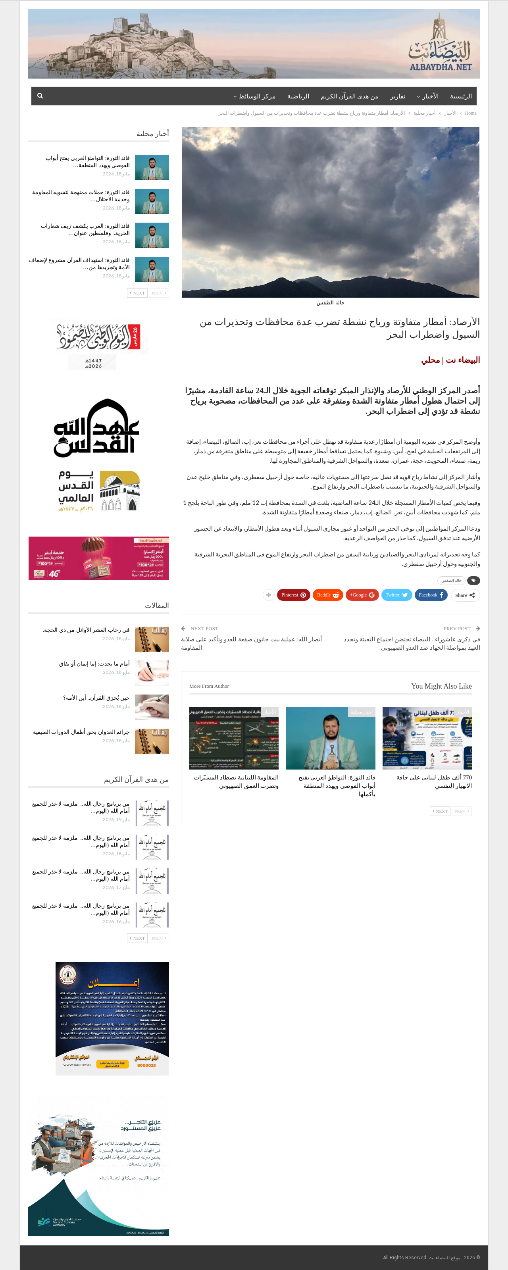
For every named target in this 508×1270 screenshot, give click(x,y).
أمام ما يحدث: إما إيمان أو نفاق (94, 664)
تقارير (397, 96)
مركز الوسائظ (257, 96)
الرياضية (298, 96)
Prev (461, 811)
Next (440, 811)
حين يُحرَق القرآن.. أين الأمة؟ (96, 698)
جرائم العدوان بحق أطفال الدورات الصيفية (81, 732)
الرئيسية (461, 96)
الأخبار (430, 96)
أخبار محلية (362, 712)
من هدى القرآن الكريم (350, 96)
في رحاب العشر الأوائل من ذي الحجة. (86, 630)
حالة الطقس (451, 580)
